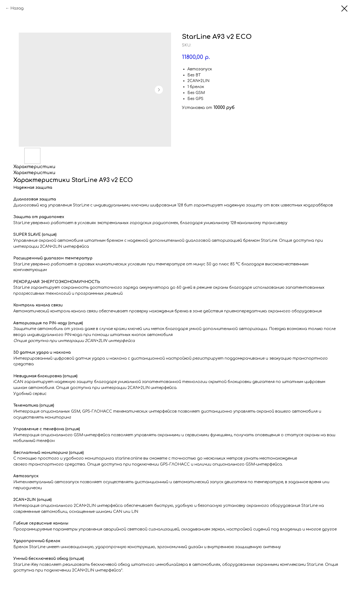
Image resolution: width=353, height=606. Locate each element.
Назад (17, 8)
